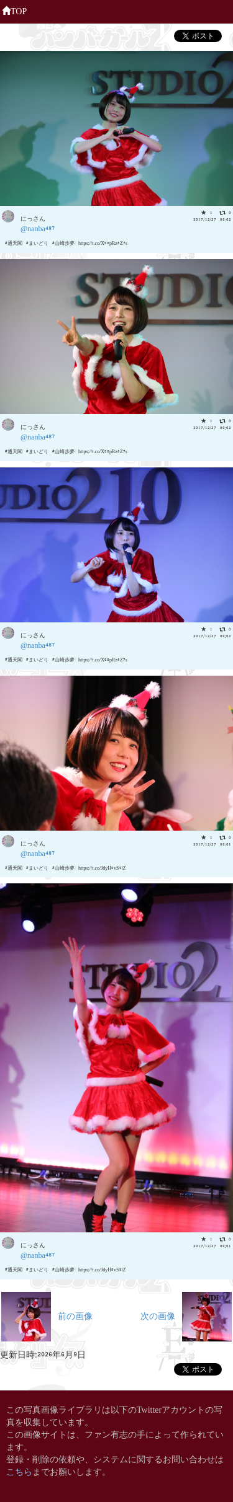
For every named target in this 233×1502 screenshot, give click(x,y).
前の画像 (47, 1315)
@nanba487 (38, 227)
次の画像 (186, 1315)
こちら (19, 1471)
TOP (14, 10)
